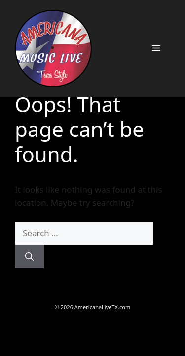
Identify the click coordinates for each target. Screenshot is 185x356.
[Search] (29, 256)
